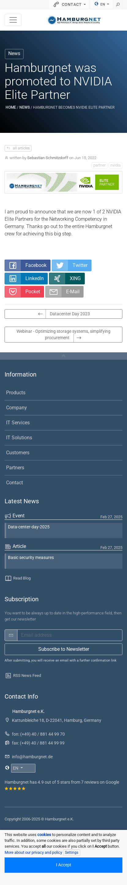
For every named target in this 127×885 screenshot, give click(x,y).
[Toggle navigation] (13, 20)
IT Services (18, 423)
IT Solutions (19, 438)
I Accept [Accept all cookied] (63, 865)
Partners (15, 468)
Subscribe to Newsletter (63, 649)
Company (16, 408)
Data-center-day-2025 (29, 527)
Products (15, 393)
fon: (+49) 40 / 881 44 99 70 (38, 734)
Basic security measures (31, 557)
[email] (69, 635)
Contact (14, 483)
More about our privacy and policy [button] (33, 852)
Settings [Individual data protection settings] (71, 852)
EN (100, 4)
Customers (17, 453)
